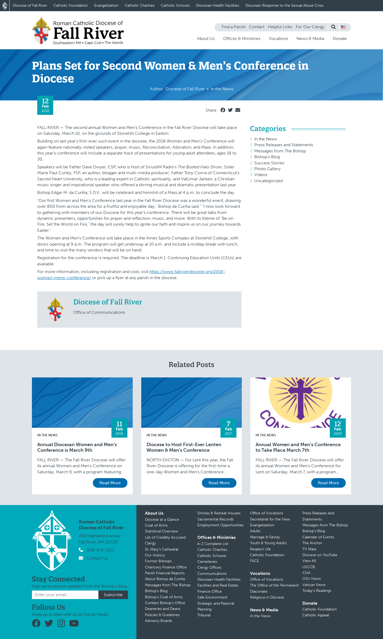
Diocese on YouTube (319, 555)
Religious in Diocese (267, 597)
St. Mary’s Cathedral (161, 549)
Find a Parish (233, 26)
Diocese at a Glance (162, 519)
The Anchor (312, 543)
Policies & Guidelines (162, 615)
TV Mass (309, 549)
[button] (343, 27)
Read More (110, 482)
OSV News (311, 578)
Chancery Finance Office (166, 567)
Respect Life (260, 549)
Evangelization (106, 5)
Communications (212, 573)
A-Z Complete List (212, 544)
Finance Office (209, 591)
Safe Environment (212, 597)
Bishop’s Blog (156, 591)
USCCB (308, 567)
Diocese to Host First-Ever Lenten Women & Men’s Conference (184, 447)
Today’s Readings (316, 590)
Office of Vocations (266, 513)
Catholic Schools (175, 5)
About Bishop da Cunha (165, 579)
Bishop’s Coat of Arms (163, 597)
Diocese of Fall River (30, 5)
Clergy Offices (209, 567)
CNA (306, 573)
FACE (254, 561)
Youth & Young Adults (268, 543)
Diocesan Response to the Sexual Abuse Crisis (284, 5)
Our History (155, 555)
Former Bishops (158, 561)
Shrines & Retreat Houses (218, 513)
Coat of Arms (156, 525)
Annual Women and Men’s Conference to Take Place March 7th (298, 447)
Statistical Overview (161, 531)
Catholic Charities (140, 5)
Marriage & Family (265, 537)
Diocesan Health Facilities (217, 5)
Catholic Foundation (70, 5)
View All (309, 561)
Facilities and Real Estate (217, 585)
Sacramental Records (215, 519)
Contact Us (97, 558)
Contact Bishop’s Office (165, 603)
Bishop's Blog (267, 156)
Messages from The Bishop (280, 150)
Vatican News (314, 585)
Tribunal (203, 615)
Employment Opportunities (220, 525)
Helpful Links (280, 26)
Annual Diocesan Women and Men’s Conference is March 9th (77, 447)
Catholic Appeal (315, 615)
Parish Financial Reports (165, 573)
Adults (255, 531)
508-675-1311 (100, 549)
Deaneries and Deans (162, 609)
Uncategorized (268, 180)
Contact (256, 26)
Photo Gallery (267, 168)
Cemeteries (207, 561)
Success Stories (269, 162)
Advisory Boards (158, 620)
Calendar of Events (318, 537)
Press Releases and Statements (283, 144)
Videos (260, 174)
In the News (265, 138)
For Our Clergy (310, 26)
